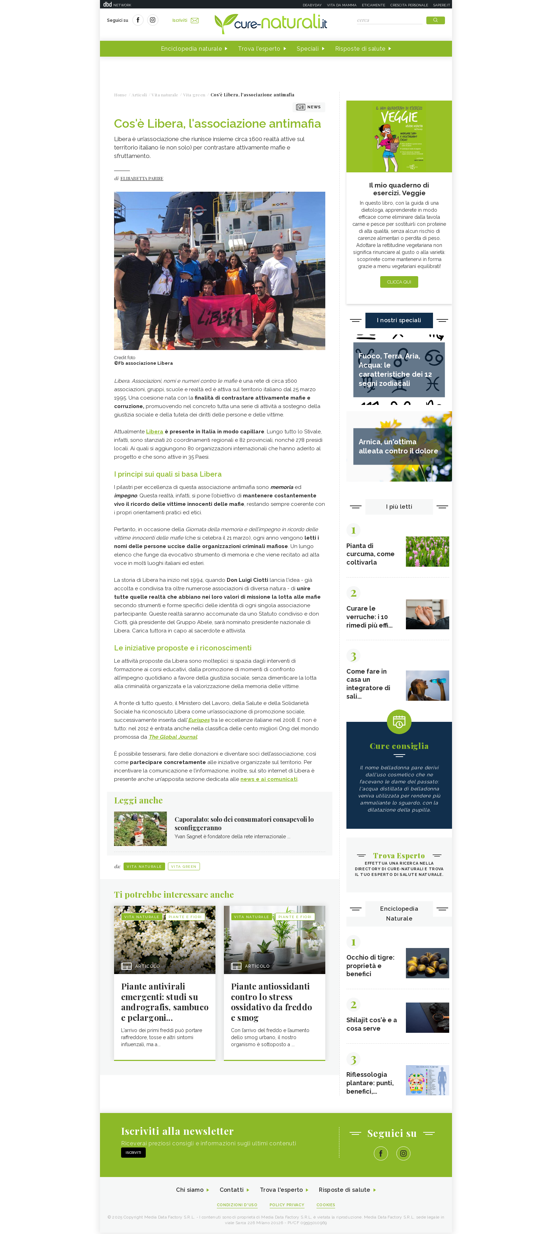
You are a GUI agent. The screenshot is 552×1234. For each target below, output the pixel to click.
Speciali (308, 48)
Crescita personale (409, 5)
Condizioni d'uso (237, 1206)
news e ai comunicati (268, 779)
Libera (154, 431)
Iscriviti (185, 20)
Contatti (231, 1191)
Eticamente (373, 5)
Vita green (184, 867)
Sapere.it (441, 5)
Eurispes (198, 720)
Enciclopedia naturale (191, 48)
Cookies (326, 1206)
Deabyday (312, 5)
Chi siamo (189, 1191)
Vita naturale (144, 867)
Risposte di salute (360, 48)
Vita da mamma (342, 5)
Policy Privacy (287, 1206)
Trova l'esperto (259, 48)
